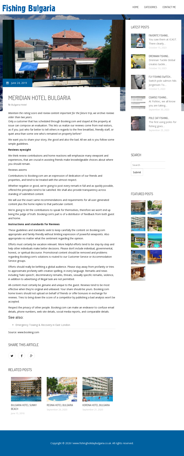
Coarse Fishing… (158, 97)
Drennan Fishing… (159, 56)
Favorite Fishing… (159, 35)
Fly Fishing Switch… (160, 76)
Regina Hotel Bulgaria (60, 405)
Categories (150, 7)
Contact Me (169, 7)
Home (135, 7)
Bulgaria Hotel (19, 104)
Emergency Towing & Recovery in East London (42, 325)
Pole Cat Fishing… (159, 118)
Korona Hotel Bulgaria (96, 405)
